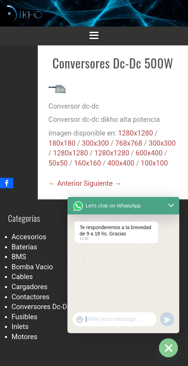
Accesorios (29, 237)
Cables (22, 276)
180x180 (62, 143)
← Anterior (65, 183)
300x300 (95, 143)
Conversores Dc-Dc (41, 306)
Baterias (24, 247)
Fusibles (24, 317)
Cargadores (30, 287)
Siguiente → (103, 183)
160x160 (87, 163)
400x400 (120, 163)
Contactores (31, 297)
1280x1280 (135, 133)
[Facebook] (6, 183)
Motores (24, 336)
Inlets (20, 326)
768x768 (128, 143)
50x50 (58, 163)
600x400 (149, 153)
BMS (19, 256)
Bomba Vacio (32, 267)
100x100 (154, 163)
